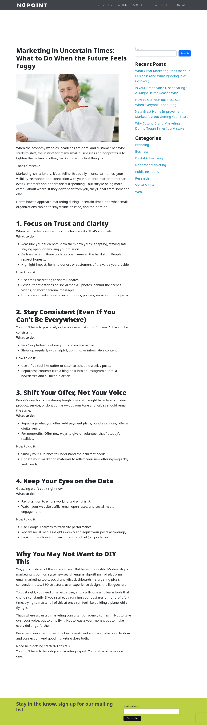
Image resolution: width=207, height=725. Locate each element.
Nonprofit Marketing (150, 165)
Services (104, 5)
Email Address (131, 706)
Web (138, 192)
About (138, 5)
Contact (180, 5)
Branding (142, 145)
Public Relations (147, 171)
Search (139, 48)
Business (141, 151)
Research (142, 178)
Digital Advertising (149, 158)
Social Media (144, 185)
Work (122, 5)
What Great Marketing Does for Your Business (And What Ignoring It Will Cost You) (162, 76)
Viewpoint (159, 5)
